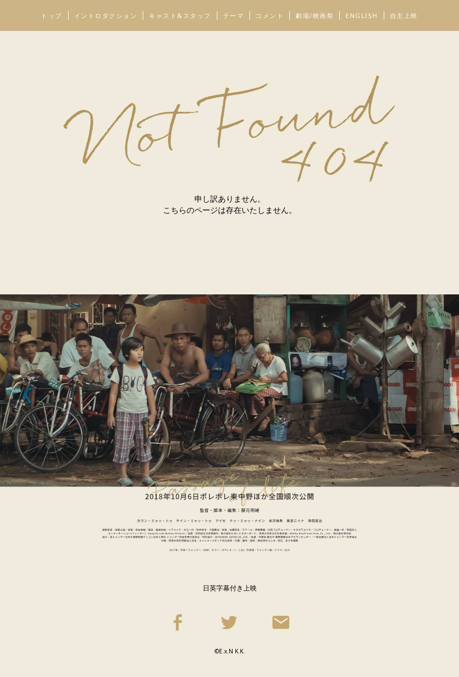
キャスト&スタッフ (180, 15)
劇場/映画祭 (315, 15)
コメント (270, 15)
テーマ (233, 15)
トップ (51, 15)
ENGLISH (362, 15)
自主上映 (404, 15)
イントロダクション (106, 15)
